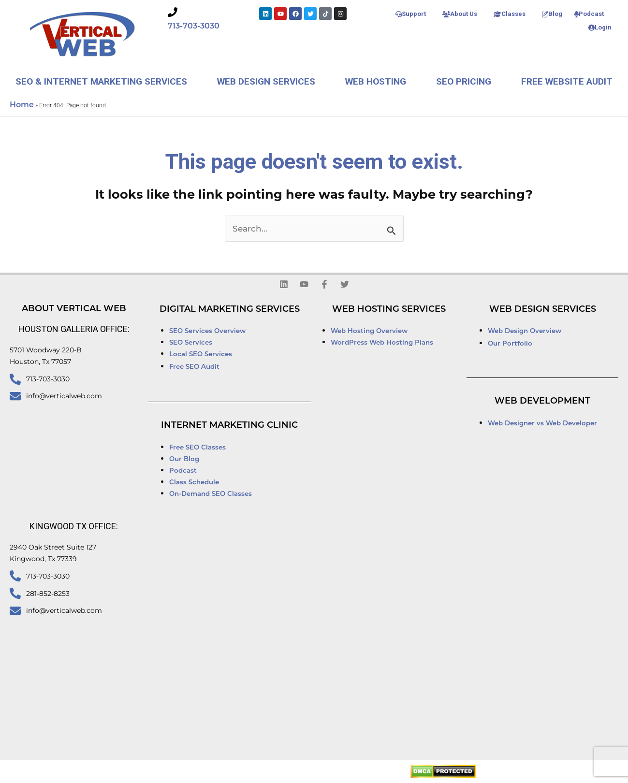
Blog (552, 13)
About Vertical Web (74, 309)
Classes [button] (510, 13)
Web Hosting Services (389, 309)
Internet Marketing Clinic (229, 425)
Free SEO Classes (197, 448)
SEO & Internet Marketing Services (101, 81)
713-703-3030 (193, 26)
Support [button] (410, 13)
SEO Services (191, 343)
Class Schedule (194, 482)
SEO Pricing (463, 81)
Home (22, 105)
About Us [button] (459, 13)
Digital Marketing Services (230, 309)
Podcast (589, 13)
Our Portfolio (510, 344)
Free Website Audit (567, 81)
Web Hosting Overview (369, 331)
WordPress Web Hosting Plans (382, 343)
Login (600, 27)
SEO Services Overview (207, 331)
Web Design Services (266, 81)
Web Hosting (375, 81)
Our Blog (184, 459)
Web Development (542, 401)
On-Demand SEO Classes (210, 494)
